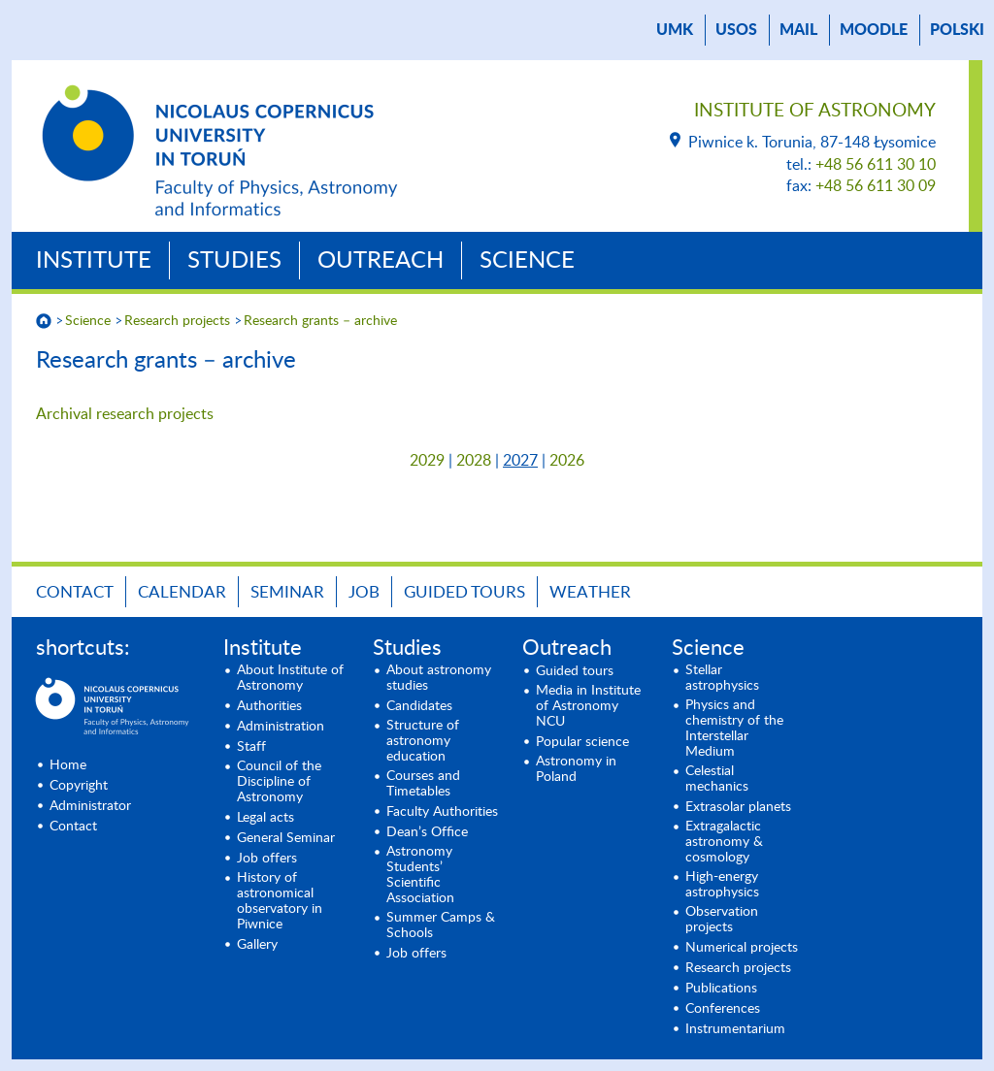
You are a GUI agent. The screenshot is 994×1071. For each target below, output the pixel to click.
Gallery (257, 945)
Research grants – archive (320, 321)
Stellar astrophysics (722, 678)
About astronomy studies (438, 678)
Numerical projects (741, 948)
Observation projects (721, 919)
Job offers (267, 858)
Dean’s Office (427, 832)
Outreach (380, 261)
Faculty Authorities (442, 812)
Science (527, 261)
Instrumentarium (735, 1029)
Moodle (874, 30)
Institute (93, 261)
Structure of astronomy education (422, 741)
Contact (75, 592)
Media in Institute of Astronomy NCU (588, 706)
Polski (957, 30)
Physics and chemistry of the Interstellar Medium (734, 728)
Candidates (419, 706)
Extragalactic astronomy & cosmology (724, 842)
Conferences (722, 1009)
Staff (251, 747)
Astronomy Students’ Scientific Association (420, 875)
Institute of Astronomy (815, 111)
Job (364, 592)
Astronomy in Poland (576, 769)
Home (68, 765)
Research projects (177, 321)
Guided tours (464, 592)
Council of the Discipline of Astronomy (279, 782)
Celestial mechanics (716, 779)
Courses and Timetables (423, 783)
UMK (674, 30)
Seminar (287, 592)
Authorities (269, 706)
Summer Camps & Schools (440, 925)
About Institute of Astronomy (290, 678)
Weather (590, 592)
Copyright (79, 786)
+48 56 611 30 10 (875, 165)
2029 (427, 461)
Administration (280, 726)
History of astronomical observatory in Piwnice (279, 901)
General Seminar (286, 838)
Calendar (182, 592)
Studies (234, 261)
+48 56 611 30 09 (875, 186)
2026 (566, 461)
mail (798, 30)
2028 (473, 461)
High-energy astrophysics (722, 884)
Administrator (90, 806)
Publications (721, 988)
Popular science (582, 742)
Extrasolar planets (738, 807)
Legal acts (265, 818)
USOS (736, 30)
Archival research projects (125, 414)
